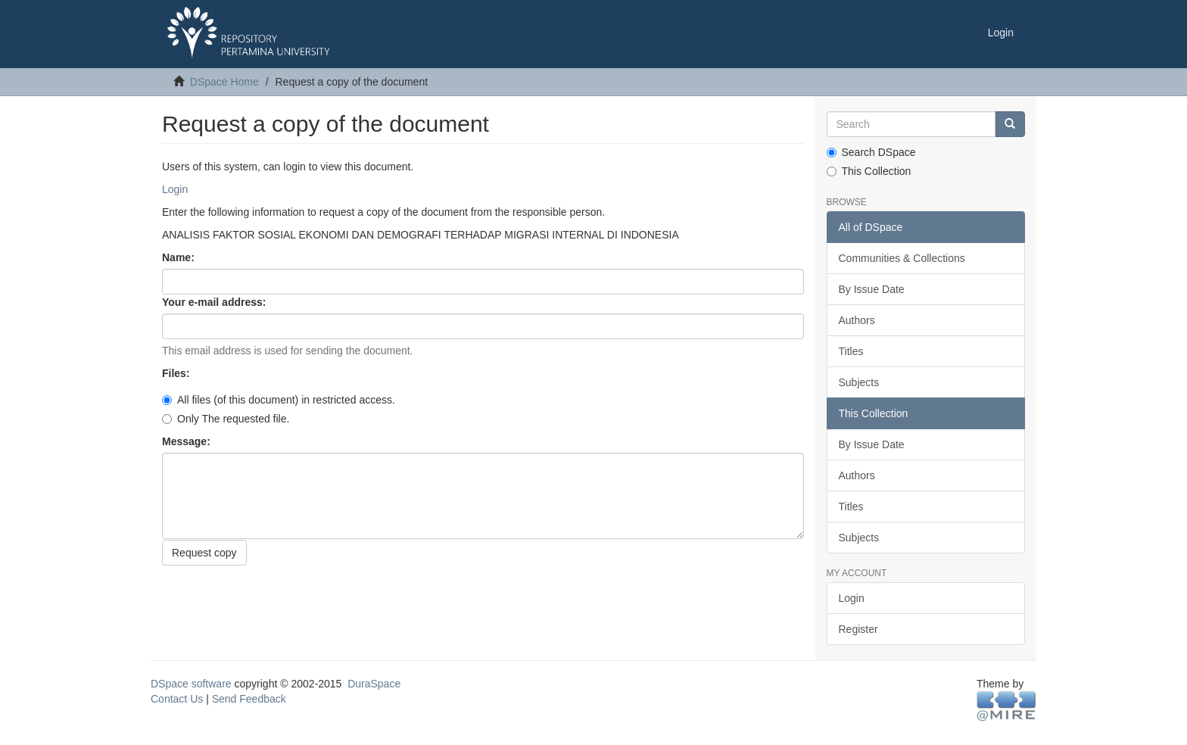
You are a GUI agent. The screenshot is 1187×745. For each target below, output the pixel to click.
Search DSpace (871, 152)
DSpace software (191, 684)
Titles (851, 351)
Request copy (204, 553)
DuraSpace (373, 684)
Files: (177, 373)
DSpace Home (224, 82)
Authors (857, 320)
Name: (180, 257)
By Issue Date (872, 289)
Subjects (859, 382)
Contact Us (177, 699)
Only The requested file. (225, 419)
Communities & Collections (902, 258)
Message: (187, 441)
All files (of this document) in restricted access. (278, 400)
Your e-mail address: (215, 302)
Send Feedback (249, 699)
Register (858, 629)
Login (175, 189)
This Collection (869, 171)
